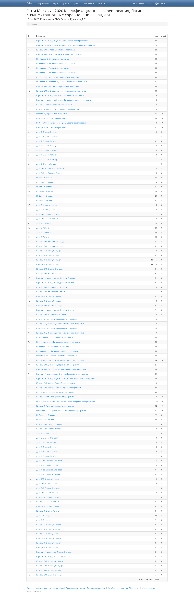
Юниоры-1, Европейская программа (51, 127)
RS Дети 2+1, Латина (45, 419)
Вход (149, 3)
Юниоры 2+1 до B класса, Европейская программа (57, 86)
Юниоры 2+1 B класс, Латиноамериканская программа (59, 387)
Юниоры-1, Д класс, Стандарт (48, 260)
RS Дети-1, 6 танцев (44, 191)
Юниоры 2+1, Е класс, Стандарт (49, 269)
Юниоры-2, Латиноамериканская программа (55, 397)
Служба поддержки (116, 588)
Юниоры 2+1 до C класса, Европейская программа (57, 365)
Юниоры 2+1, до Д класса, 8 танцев (51, 314)
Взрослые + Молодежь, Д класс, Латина (53, 556)
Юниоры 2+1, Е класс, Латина (48, 273)
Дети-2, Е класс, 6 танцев (47, 132)
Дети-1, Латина (42, 237)
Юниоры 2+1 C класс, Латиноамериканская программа (59, 54)
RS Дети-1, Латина (44, 200)
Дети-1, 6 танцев (43, 520)
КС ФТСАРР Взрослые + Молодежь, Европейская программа (61, 123)
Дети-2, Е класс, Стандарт (47, 136)
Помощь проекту (147, 588)
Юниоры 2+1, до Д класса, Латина (50, 292)
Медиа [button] (101, 3)
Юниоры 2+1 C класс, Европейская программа (55, 50)
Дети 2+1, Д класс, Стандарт (48, 479)
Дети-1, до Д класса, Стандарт (49, 470)
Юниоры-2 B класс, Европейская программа (54, 104)
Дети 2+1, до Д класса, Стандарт (50, 168)
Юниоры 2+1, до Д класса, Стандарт (51, 287)
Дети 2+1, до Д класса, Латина (49, 173)
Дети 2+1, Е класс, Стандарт (48, 214)
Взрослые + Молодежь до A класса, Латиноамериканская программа (65, 45)
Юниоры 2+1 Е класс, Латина (48, 429)
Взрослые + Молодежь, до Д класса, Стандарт (56, 278)
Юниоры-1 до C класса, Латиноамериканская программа (60, 333)
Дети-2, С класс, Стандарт (47, 159)
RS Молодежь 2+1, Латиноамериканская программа (58, 342)
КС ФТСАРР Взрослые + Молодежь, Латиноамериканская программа (65, 401)
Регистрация (138, 3)
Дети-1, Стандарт (43, 232)
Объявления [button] (88, 3)
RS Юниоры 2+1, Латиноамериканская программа (57, 351)
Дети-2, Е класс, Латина (46, 141)
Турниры (65, 3)
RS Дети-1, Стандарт (45, 196)
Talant (29, 3)
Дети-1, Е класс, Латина (46, 155)
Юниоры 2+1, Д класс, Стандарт (49, 565)
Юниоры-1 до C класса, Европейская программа (56, 328)
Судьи (75, 3)
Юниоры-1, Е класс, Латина (47, 511)
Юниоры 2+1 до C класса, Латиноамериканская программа (61, 369)
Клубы (55, 3)
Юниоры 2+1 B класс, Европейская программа (55, 383)
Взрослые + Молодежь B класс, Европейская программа (60, 95)
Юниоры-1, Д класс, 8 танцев (48, 301)
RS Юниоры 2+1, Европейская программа (53, 346)
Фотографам (58, 588)
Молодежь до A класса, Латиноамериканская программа (60, 360)
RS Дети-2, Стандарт (45, 182)
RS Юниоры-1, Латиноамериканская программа (56, 72)
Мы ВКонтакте (132, 588)
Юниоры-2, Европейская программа (51, 118)
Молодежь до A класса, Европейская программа (56, 355)
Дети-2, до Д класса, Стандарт (49, 460)
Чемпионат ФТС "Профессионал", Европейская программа (61, 410)
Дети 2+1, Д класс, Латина (47, 483)
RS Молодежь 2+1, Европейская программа (54, 337)
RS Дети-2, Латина (44, 187)
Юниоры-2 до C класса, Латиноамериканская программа (60, 324)
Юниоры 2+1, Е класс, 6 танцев (49, 305)
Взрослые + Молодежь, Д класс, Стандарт (54, 552)
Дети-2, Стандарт (43, 223)
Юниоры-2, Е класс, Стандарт (48, 497)
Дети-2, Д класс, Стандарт (47, 205)
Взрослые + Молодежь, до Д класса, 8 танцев (55, 310)
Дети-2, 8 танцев (43, 515)
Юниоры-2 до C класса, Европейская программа (56, 319)
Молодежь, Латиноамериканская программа (55, 392)
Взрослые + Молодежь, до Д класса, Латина (55, 282)
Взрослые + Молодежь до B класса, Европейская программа (62, 374)
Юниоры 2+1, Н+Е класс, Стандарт (50, 241)
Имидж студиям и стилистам (38, 588)
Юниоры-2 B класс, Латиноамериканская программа (58, 109)
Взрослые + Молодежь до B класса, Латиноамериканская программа (65, 378)
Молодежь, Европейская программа (51, 114)
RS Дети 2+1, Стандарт (46, 415)
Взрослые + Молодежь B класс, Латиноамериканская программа (63, 100)
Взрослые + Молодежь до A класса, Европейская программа (62, 40)
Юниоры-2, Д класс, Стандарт (48, 250)
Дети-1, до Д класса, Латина (48, 474)
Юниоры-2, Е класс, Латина (47, 502)
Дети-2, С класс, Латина (46, 164)
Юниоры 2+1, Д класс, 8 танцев (49, 561)
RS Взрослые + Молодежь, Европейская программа (58, 77)
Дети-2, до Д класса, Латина (48, 465)
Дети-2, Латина (42, 228)
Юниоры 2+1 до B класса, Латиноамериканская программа (61, 91)
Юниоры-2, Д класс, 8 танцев (48, 296)
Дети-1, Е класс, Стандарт (47, 150)
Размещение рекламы (96, 588)
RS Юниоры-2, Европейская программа (52, 59)
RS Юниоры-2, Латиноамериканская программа (56, 63)
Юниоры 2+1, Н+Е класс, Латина (49, 246)
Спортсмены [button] (43, 3)
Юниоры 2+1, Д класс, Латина (48, 570)
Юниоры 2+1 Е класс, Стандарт (49, 424)
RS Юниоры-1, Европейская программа (52, 68)
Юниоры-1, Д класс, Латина (47, 264)
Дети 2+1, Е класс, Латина (47, 219)
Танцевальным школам (75, 588)
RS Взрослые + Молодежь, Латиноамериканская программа (61, 82)
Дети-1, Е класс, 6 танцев (47, 145)
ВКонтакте (161, 3)
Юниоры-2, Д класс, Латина (47, 255)
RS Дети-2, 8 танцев (44, 177)
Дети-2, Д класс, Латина (46, 209)
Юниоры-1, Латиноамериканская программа (55, 406)
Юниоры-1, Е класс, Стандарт (48, 506)
